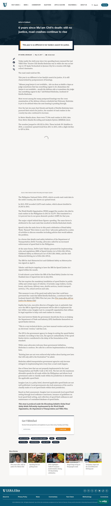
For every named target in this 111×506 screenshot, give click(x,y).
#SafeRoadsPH (61, 438)
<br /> (46, 161)
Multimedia (72, 5)
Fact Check (15, 5)
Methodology (87, 497)
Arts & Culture (59, 5)
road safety (46, 442)
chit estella (23, 442)
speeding (55, 442)
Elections (47, 5)
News (25, 5)
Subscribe (104, 5)
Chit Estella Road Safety (39, 438)
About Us (83, 5)
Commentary (36, 5)
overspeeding (34, 442)
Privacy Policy (22, 497)
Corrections (104, 497)
